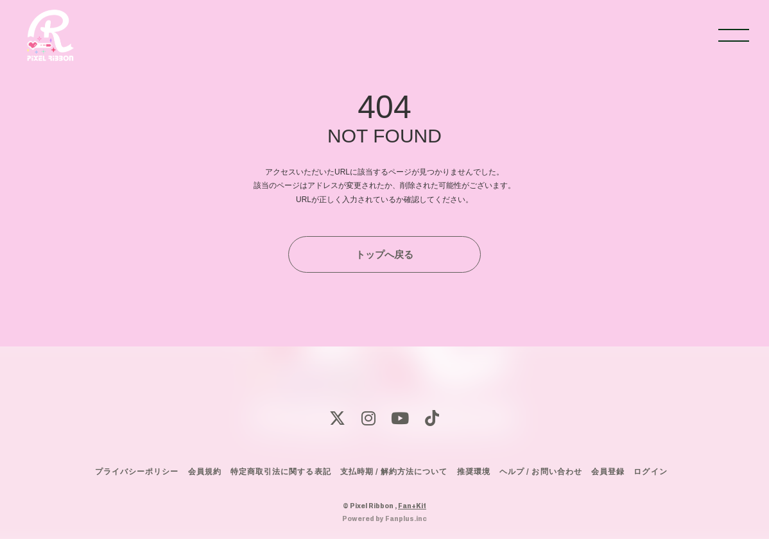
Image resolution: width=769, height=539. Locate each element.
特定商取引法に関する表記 (280, 471)
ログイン (650, 471)
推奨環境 (473, 471)
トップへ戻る (384, 254)
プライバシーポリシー (136, 471)
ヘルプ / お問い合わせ (540, 471)
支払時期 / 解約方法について (394, 471)
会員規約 (204, 471)
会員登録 (608, 471)
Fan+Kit (412, 505)
